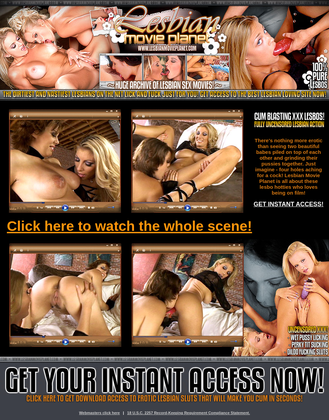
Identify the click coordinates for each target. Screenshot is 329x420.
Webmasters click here (99, 413)
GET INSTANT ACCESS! (289, 204)
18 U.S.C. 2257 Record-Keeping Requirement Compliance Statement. (188, 413)
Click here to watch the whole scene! (129, 226)
